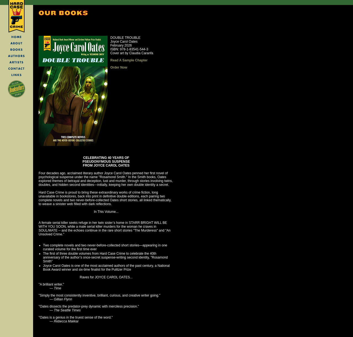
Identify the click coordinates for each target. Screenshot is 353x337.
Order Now (118, 67)
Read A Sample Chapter (129, 60)
